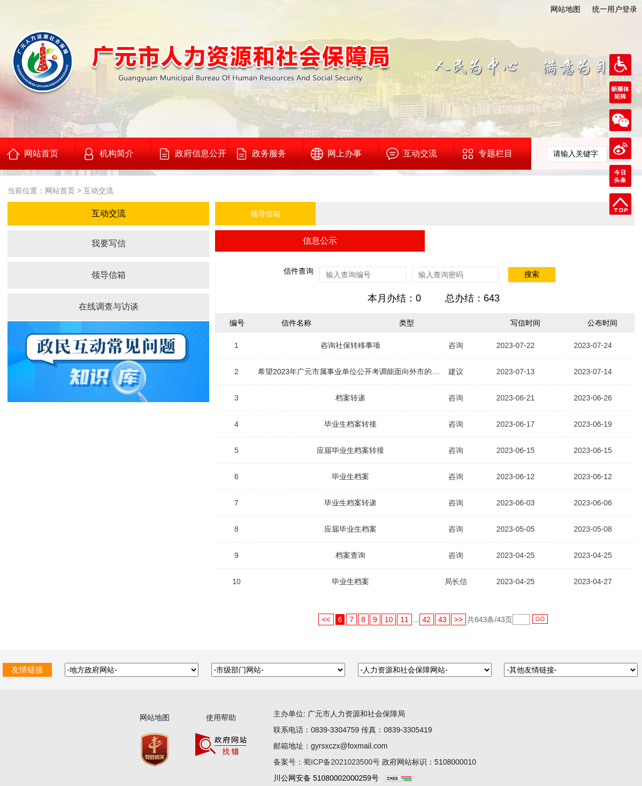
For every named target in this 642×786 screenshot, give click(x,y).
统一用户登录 (614, 9)
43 (442, 619)
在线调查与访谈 (109, 306)
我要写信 (108, 243)
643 (481, 619)
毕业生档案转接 (350, 424)
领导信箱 (108, 274)
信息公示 (320, 240)
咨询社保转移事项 (350, 345)
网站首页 (60, 190)
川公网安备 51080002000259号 (326, 778)
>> (458, 619)
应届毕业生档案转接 (350, 450)
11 (404, 619)
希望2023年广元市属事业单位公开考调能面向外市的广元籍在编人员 (371, 371)
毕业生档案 (350, 476)
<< (326, 619)
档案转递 (350, 398)
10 (389, 619)
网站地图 (565, 9)
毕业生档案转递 (350, 502)
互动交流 (98, 190)
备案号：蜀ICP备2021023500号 (326, 762)
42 (427, 619)
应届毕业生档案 (350, 529)
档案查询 (350, 555)
